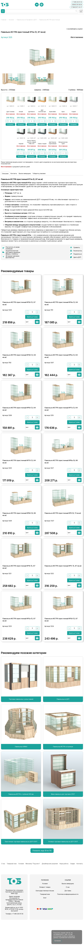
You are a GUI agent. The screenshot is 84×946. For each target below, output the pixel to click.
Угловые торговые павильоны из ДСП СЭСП (63, 868)
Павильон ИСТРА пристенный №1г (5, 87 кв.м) (63, 587)
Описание (5, 173)
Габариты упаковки (39, 173)
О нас (3, 890)
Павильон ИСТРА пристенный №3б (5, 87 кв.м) (19, 304)
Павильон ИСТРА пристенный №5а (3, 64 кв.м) (61, 361)
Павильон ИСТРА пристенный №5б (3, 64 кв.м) (19, 417)
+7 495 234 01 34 (77, 2)
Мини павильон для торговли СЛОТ (63, 821)
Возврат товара (45, 913)
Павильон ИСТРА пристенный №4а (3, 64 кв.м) (61, 304)
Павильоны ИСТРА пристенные (49, 20)
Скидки (72, 890)
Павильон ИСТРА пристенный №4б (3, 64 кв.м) (19, 361)
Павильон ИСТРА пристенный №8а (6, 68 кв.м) (61, 474)
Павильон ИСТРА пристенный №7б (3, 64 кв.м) (19, 474)
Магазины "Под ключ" (32, 890)
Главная (3, 20)
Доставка (68, 917)
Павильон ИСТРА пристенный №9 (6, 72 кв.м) (63, 530)
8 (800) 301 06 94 (77, 4)
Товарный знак (11, 890)
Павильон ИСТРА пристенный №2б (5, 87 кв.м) (61, 645)
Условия (21, 890)
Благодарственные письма (45, 917)
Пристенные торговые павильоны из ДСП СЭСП (21, 868)
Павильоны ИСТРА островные (63, 773)
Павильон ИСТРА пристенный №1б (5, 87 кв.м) (18, 588)
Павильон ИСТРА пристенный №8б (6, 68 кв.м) (19, 531)
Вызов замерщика (25, 173)
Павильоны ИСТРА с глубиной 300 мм (21, 821)
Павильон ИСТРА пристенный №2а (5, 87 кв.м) (18, 645)
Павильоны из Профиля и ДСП (27, 20)
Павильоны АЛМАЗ (21, 773)
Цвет (27, 324)
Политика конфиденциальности (67, 920)
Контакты (14, 173)
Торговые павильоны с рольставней (21, 726)
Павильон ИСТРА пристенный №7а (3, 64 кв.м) (61, 417)
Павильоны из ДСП (63, 726)
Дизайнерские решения (50, 890)
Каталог (11, 20)
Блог (44, 924)
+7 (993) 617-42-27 (76, 7)
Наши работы (64, 890)
